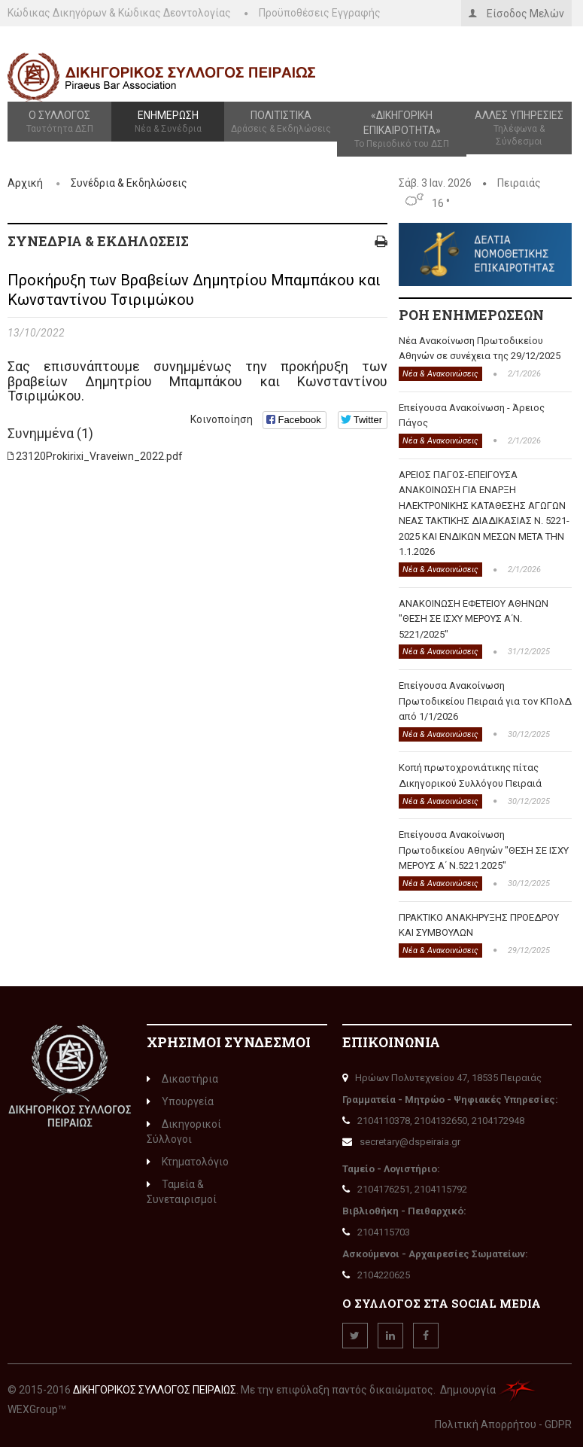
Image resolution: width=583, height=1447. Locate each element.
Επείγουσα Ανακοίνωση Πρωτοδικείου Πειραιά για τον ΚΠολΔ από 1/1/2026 (485, 701)
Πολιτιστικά (280, 122)
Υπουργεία (180, 1101)
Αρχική (25, 183)
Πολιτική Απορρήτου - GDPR (503, 1424)
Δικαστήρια (182, 1079)
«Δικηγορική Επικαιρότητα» (402, 130)
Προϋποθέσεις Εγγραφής (320, 13)
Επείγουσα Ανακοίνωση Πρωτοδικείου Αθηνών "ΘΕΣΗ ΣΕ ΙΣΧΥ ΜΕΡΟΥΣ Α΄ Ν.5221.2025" (484, 850)
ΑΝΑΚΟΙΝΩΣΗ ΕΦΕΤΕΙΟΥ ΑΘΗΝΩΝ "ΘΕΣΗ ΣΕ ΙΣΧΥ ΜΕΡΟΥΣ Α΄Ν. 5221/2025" (473, 619)
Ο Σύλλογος (59, 122)
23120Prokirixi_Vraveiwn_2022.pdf (99, 456)
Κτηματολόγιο (188, 1162)
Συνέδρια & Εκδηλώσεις (129, 183)
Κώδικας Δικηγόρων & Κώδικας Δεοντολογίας (119, 13)
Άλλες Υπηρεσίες (519, 128)
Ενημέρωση (168, 122)
